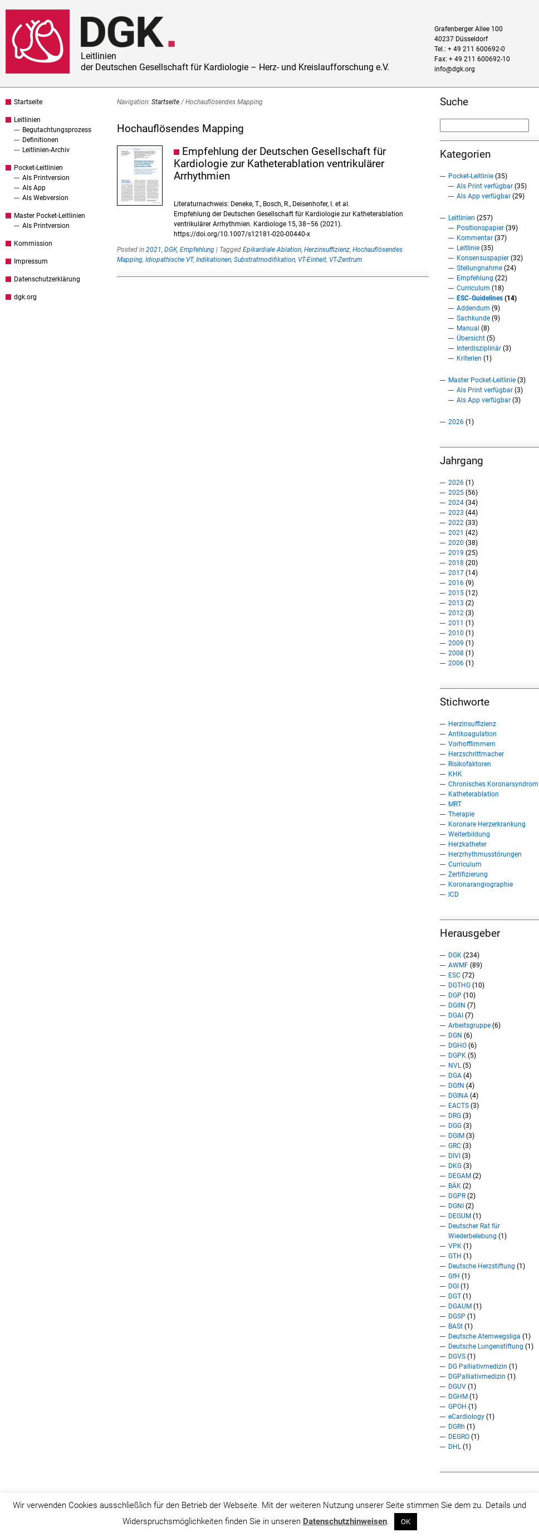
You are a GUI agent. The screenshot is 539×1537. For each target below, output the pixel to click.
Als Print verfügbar (485, 186)
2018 (456, 563)
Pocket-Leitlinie (470, 176)
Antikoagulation (472, 734)
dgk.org (25, 297)
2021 (153, 250)
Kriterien (469, 358)
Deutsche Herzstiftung (481, 1266)
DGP (455, 995)
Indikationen (213, 260)
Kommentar (475, 238)
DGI (453, 1286)
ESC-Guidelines (480, 298)
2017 (456, 573)
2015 (456, 593)
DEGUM (459, 1216)
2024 (456, 503)
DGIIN (456, 1005)
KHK (455, 774)
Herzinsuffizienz (327, 250)
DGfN (456, 1085)
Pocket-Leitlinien (38, 168)
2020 (456, 543)
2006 (456, 663)
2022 (456, 523)
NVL (454, 1065)
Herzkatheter (467, 844)
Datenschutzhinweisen (345, 1521)
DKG (455, 1166)
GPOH (457, 1406)
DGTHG (459, 985)
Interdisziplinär (479, 348)
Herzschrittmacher (476, 754)
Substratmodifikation (264, 260)
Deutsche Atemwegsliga (484, 1336)
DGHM (458, 1396)
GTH (455, 1256)
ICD (453, 894)
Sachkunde (473, 318)
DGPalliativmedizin (477, 1376)
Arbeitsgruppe (469, 1025)
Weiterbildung (469, 834)
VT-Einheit (312, 260)
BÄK (454, 1186)
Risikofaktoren (469, 764)
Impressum (31, 261)
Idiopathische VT (169, 260)
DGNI (456, 1206)
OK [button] (405, 1521)
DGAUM (460, 1306)
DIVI (454, 1156)
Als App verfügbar (484, 196)
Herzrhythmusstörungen (485, 854)
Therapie (461, 814)
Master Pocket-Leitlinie (482, 380)
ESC (454, 975)
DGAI (455, 1015)
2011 (456, 623)
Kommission (33, 243)
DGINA (458, 1096)
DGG (455, 1126)
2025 (456, 493)
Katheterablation (473, 794)
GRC (454, 1146)
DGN (455, 1035)
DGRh (456, 1427)
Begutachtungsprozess (56, 130)
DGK (170, 250)
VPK (455, 1246)
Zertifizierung (468, 874)
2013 (456, 603)
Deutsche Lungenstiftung (485, 1346)
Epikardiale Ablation (272, 250)
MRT (455, 804)
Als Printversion (46, 178)
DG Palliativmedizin (477, 1366)
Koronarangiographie (480, 884)
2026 (456, 422)
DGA (455, 1075)
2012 (456, 613)
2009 (456, 643)
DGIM (456, 1136)
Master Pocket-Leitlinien (49, 216)
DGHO (457, 1045)
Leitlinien (27, 120)
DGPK (457, 1055)
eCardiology (466, 1417)
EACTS (458, 1106)
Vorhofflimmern (472, 744)
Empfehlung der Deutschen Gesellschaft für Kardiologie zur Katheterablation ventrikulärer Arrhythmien (280, 163)
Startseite (28, 102)
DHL (454, 1447)
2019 (456, 553)
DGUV (457, 1386)
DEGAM (459, 1176)
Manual (468, 328)
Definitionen (40, 140)
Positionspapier (480, 228)
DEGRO (458, 1437)
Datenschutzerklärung (47, 279)
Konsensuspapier (483, 258)
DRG (454, 1116)
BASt (455, 1326)
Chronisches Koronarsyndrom (493, 784)
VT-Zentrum (345, 260)
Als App (34, 188)
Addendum (473, 308)
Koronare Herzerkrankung (487, 824)
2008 (456, 653)
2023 (456, 513)
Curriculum (473, 288)
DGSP (456, 1316)
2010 (456, 633)
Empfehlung (197, 250)
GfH (454, 1276)
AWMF (458, 965)
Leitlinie (468, 248)
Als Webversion (45, 198)
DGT (454, 1296)
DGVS (456, 1356)
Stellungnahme (479, 268)
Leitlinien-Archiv (46, 150)
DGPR (456, 1196)
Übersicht (471, 338)
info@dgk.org (454, 69)
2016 (456, 583)
